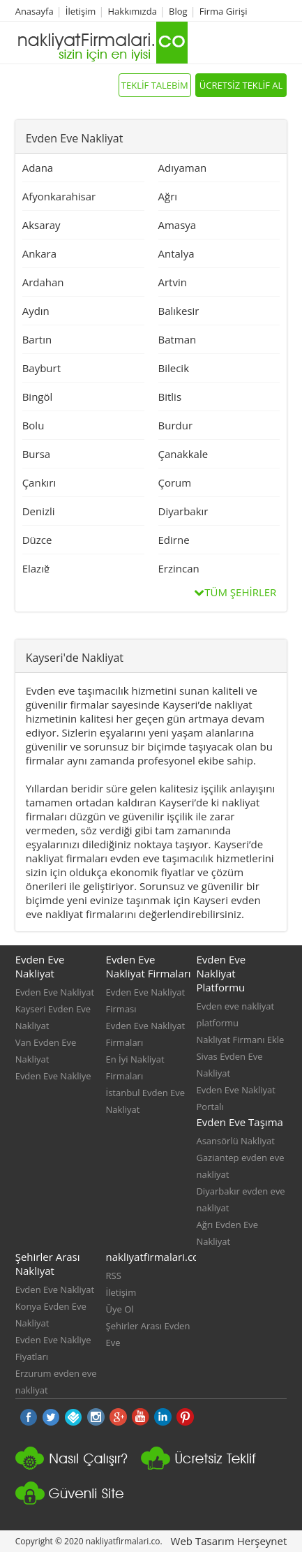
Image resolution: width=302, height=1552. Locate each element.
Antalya (176, 253)
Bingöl (37, 397)
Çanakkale (183, 454)
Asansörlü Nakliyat (235, 1141)
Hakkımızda (132, 11)
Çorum (175, 482)
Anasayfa (34, 11)
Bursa (36, 454)
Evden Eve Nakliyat (55, 992)
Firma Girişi (223, 11)
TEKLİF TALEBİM (154, 85)
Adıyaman (182, 168)
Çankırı (39, 482)
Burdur (175, 425)
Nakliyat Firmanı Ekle (240, 1039)
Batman (177, 339)
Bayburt (41, 368)
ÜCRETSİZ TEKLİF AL (241, 85)
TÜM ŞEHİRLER (235, 592)
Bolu (33, 425)
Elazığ (36, 568)
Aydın (36, 311)
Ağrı (168, 196)
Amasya (177, 225)
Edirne (174, 540)
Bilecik (174, 368)
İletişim (81, 11)
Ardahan (43, 282)
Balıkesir (178, 311)
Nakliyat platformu (203, 1464)
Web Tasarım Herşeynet (229, 1541)
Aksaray (41, 225)
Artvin (172, 282)
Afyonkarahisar (59, 196)
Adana (38, 168)
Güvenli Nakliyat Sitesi (78, 1498)
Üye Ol (120, 1309)
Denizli (38, 511)
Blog (178, 11)
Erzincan (178, 568)
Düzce (37, 540)
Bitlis (170, 397)
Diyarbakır (183, 511)
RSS (113, 1275)
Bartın (37, 339)
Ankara (39, 253)
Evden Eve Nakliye (53, 1076)
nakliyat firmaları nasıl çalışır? (78, 1464)
